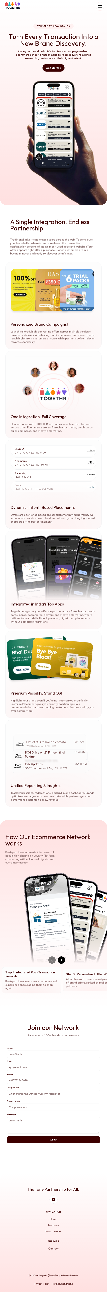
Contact (53, 1248)
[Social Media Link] (54, 1200)
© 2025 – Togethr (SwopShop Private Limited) (53, 1275)
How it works (54, 1231)
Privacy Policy (42, 1283)
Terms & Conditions (62, 1283)
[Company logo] (13, 5)
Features (53, 1225)
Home (53, 1219)
